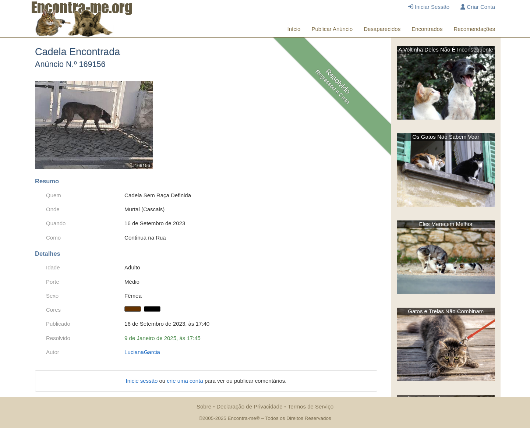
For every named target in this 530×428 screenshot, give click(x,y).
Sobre (204, 406)
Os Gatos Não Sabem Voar (445, 137)
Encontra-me (241, 418)
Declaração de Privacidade (249, 406)
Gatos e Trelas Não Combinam (446, 311)
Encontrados (426, 29)
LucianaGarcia (142, 352)
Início (294, 29)
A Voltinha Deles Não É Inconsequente (445, 49)
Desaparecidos (382, 29)
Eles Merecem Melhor (446, 224)
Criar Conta (477, 7)
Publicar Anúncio (332, 29)
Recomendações (474, 29)
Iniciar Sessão (428, 7)
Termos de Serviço (310, 406)
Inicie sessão (142, 381)
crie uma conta (186, 381)
